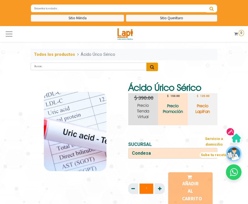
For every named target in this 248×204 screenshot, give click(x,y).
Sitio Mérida (78, 18)
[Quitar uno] (133, 188)
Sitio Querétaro (171, 18)
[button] (9, 34)
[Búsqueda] (211, 8)
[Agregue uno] (159, 188)
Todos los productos (54, 54)
